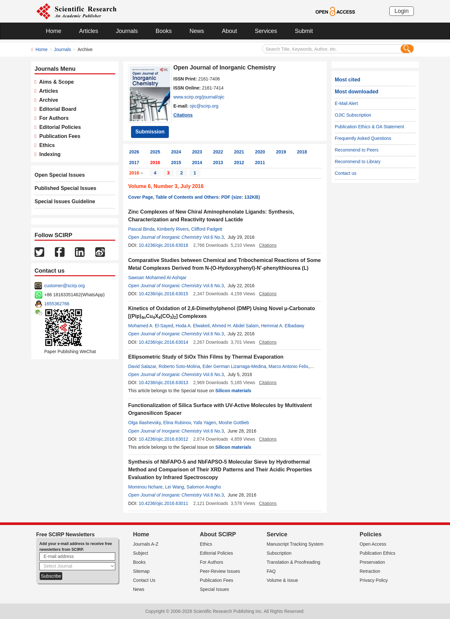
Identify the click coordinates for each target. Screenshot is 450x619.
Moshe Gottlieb (234, 422)
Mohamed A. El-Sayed (150, 325)
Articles (88, 31)
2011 (260, 162)
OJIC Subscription (353, 115)
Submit (304, 31)
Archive (47, 100)
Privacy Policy (374, 580)
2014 (197, 162)
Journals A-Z (146, 544)
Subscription (279, 553)
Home (53, 31)
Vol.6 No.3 (213, 237)
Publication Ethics (377, 553)
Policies (371, 534)
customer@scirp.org (64, 285)
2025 (155, 151)
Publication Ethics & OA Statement (369, 126)
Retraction (370, 571)
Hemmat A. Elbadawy (282, 325)
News (196, 31)
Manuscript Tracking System (295, 544)
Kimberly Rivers (173, 229)
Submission (150, 131)
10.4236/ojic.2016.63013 (163, 382)
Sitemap (141, 571)
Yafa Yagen (204, 422)
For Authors (52, 118)
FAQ (271, 571)
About (229, 31)
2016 (155, 162)
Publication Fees (58, 136)
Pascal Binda (141, 229)
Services (266, 31)
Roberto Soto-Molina (179, 366)
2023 (197, 151)
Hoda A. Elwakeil (193, 325)
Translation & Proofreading (293, 562)
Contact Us (144, 580)
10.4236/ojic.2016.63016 (163, 245)
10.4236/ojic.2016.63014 (163, 342)
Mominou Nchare (145, 486)
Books (164, 31)
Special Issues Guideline (65, 201)
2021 (239, 151)
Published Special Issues (65, 188)
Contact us (345, 173)
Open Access (373, 544)
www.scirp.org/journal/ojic (198, 97)
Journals (127, 31)
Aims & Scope (55, 82)
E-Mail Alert (346, 103)
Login (401, 11)
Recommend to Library (358, 161)
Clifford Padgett (206, 229)
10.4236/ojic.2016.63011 (163, 503)
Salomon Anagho (204, 486)
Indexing (48, 154)
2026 (134, 151)
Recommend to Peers (356, 149)
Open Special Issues (60, 175)
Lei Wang (174, 486)
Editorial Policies (58, 127)
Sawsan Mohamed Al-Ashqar (157, 277)
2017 (134, 162)
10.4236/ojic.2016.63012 (163, 439)
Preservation (372, 562)
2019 (281, 151)
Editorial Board (56, 109)
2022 (218, 151)
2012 (239, 162)
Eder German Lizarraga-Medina (234, 366)
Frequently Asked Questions (363, 138)
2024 (176, 151)
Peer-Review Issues (220, 571)
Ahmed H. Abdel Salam (235, 325)
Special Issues (214, 589)
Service (277, 534)
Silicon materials (233, 390)
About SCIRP (218, 534)
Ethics (45, 145)
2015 (176, 162)
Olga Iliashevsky (144, 422)
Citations (183, 115)
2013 (218, 162)
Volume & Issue (282, 580)
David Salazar (142, 366)
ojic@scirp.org (204, 106)
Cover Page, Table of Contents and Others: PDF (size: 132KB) (194, 197)
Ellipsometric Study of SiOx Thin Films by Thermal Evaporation (205, 357)
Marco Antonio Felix (288, 366)
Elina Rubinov (177, 422)
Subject (140, 553)
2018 (302, 151)
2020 (260, 151)
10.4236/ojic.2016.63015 (163, 293)
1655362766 (56, 303)
